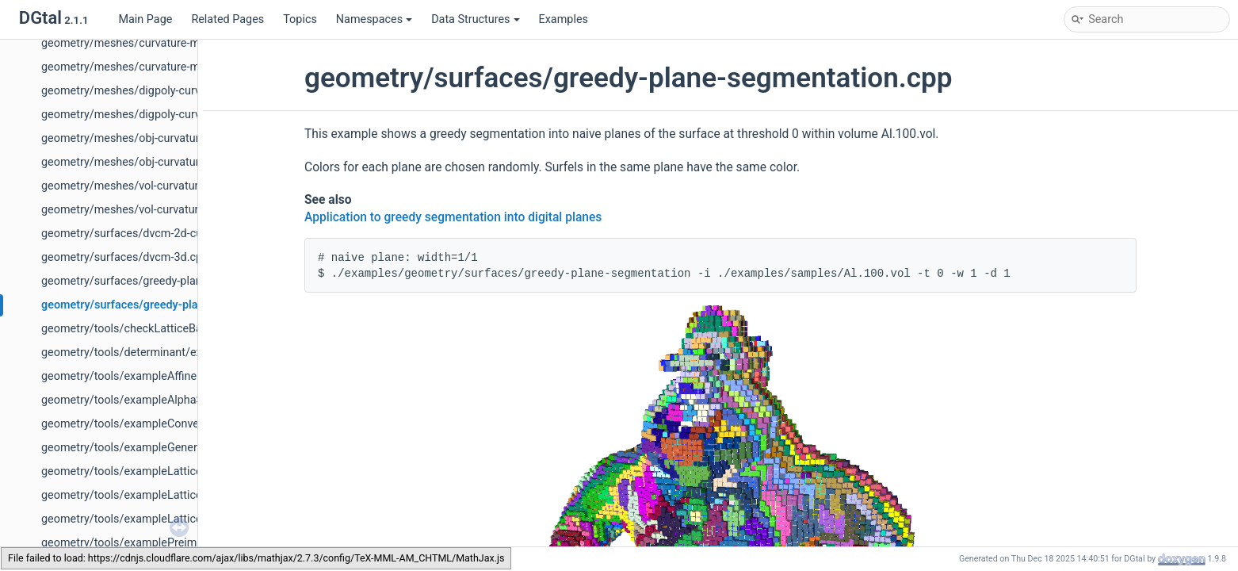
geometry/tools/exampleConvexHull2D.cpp (150, 424)
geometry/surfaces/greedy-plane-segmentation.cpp (174, 305)
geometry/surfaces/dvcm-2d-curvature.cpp (150, 233)
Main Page (145, 19)
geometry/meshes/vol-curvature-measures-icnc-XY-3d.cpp (189, 210)
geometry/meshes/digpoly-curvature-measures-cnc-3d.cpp (190, 91)
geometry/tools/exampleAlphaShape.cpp (145, 400)
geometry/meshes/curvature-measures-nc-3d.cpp (167, 43)
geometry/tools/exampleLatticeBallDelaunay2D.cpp (171, 471)
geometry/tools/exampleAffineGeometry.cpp (154, 376)
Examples (563, 19)
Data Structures (475, 19)
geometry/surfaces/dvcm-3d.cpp (124, 257)
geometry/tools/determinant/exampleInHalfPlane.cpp (177, 352)
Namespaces (374, 19)
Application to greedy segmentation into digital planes (453, 217)
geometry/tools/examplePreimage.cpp (139, 543)
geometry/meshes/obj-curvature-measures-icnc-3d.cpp (181, 138)
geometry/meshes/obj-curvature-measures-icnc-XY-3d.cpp (189, 162)
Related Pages (227, 19)
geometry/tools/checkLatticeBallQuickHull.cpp (159, 328)
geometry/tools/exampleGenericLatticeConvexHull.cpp (180, 447)
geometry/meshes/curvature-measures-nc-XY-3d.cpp (175, 67)
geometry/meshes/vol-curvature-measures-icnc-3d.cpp (180, 186)
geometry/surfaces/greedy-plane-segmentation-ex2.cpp (182, 281)
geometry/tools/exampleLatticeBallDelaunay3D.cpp (171, 495)
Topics (300, 19)
